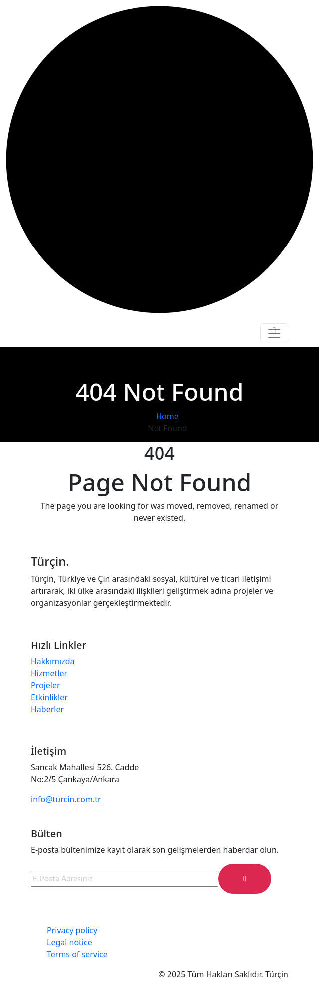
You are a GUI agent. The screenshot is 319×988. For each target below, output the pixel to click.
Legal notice (69, 942)
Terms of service (77, 954)
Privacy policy (72, 930)
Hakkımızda (52, 661)
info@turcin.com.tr (66, 799)
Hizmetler (49, 673)
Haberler (47, 709)
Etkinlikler (49, 697)
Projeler (45, 685)
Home (167, 416)
